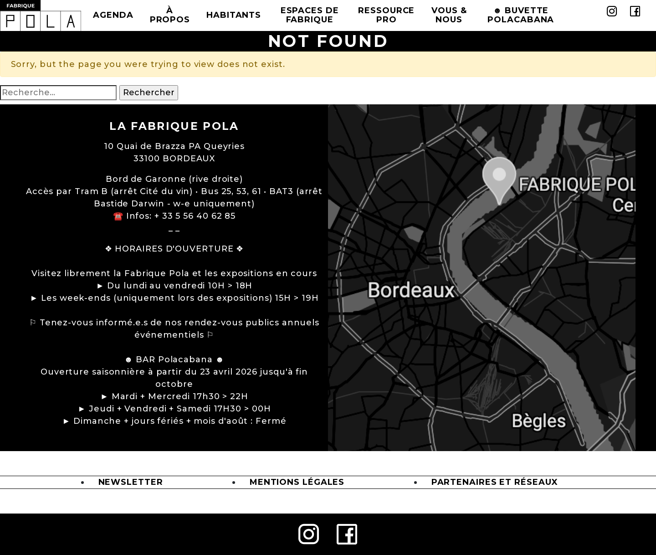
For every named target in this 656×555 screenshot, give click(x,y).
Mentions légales (297, 482)
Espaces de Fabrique (310, 15)
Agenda (113, 15)
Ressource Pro (386, 15)
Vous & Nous (448, 15)
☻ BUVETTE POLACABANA (520, 15)
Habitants (233, 15)
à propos (170, 15)
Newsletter (130, 482)
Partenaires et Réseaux (494, 482)
